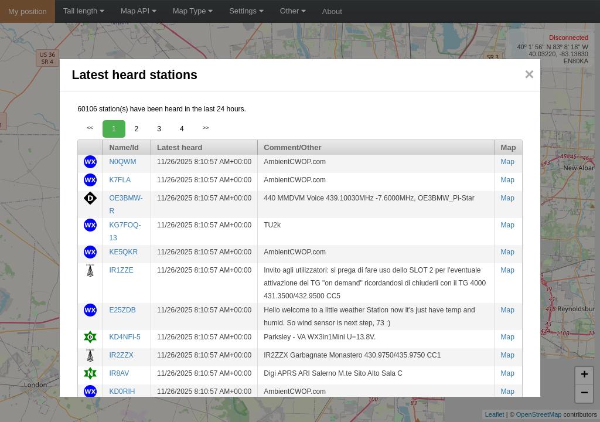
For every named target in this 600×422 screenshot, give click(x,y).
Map (507, 162)
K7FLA (120, 180)
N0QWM (122, 162)
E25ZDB (122, 310)
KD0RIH (122, 391)
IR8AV (119, 373)
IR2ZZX (121, 355)
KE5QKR (123, 252)
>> (206, 128)
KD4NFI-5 (124, 337)
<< (90, 128)
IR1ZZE (121, 270)
